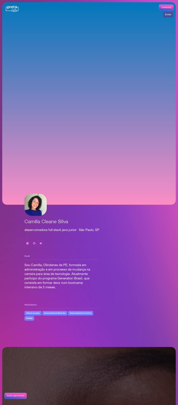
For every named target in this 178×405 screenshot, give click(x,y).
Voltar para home (15, 396)
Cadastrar (166, 7)
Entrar (168, 15)
